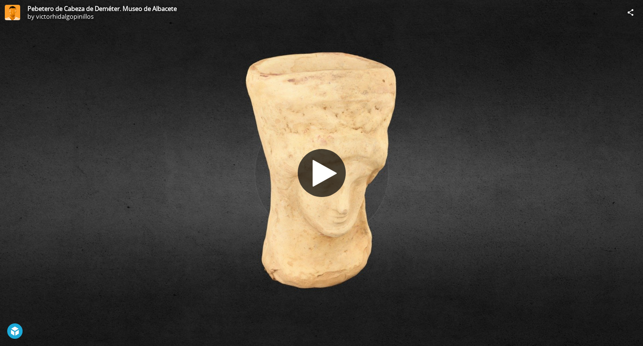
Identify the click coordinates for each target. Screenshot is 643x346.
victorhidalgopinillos (65, 16)
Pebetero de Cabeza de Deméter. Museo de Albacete (102, 8)
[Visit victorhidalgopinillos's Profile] (12, 12)
